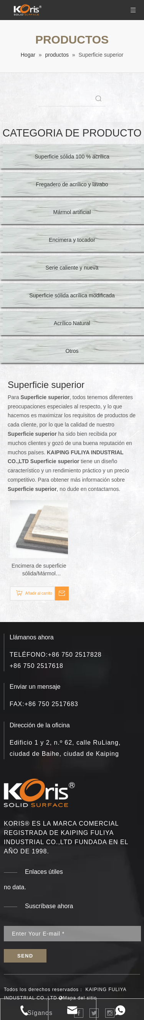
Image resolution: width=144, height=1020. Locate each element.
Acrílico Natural (72, 323)
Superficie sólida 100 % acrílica (72, 156)
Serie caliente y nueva (72, 268)
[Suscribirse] (25, 956)
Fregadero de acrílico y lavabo (72, 184)
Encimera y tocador (72, 240)
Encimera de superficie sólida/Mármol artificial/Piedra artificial (39, 570)
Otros (71, 351)
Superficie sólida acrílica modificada (72, 295)
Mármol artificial (72, 212)
